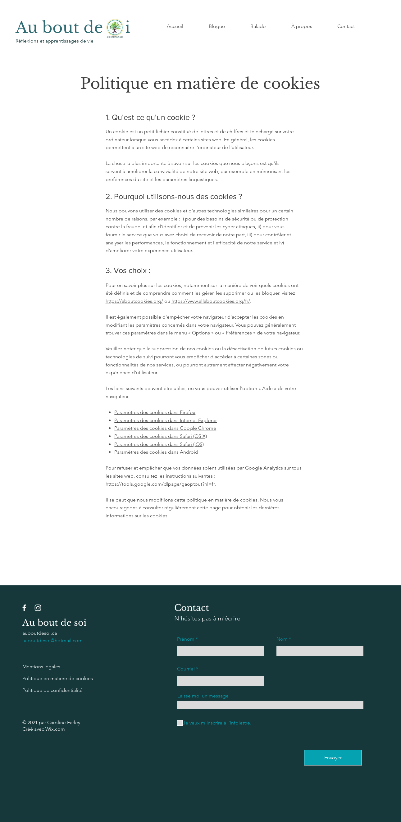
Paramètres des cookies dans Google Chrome (165, 428)
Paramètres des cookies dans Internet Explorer (165, 420)
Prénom (185, 639)
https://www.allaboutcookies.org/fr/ (210, 301)
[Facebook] (24, 607)
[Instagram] (38, 607)
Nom (282, 639)
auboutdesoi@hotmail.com (52, 640)
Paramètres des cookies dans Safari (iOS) (159, 444)
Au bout (50, 27)
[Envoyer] (333, 757)
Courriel (186, 668)
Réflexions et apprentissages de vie (55, 41)
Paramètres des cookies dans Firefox (154, 412)
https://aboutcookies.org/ (134, 301)
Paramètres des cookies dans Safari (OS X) (160, 436)
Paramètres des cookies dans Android (156, 452)
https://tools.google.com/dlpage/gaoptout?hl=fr (160, 484)
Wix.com (55, 729)
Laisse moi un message (203, 695)
